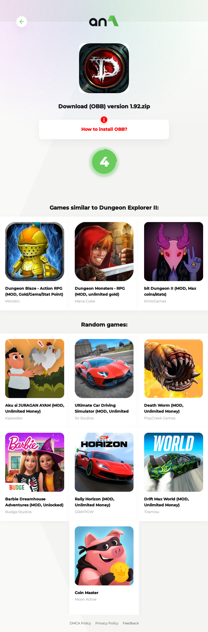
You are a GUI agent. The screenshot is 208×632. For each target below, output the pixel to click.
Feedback (131, 623)
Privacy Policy (106, 623)
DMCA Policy (80, 623)
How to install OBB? (104, 129)
